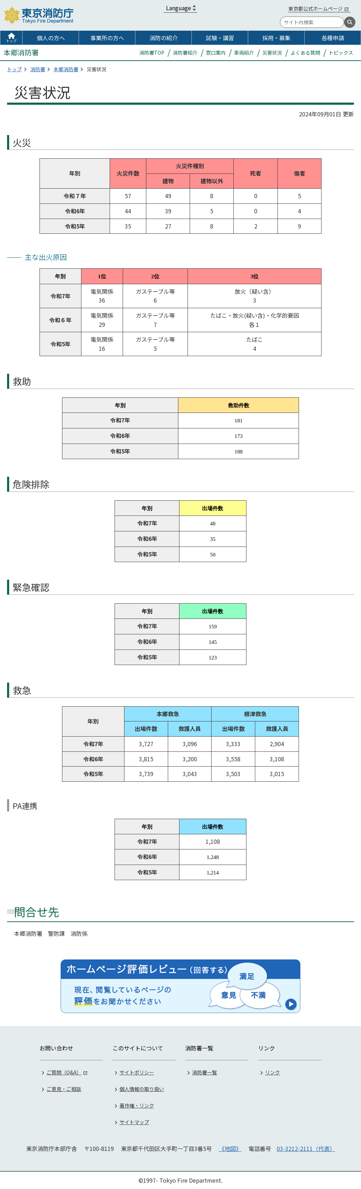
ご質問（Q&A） (64, 1072)
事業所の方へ (107, 37)
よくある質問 (305, 52)
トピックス (341, 52)
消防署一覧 (204, 1072)
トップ (11, 40)
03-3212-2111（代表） (306, 1148)
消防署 (37, 69)
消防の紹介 (163, 37)
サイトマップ (134, 1122)
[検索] (349, 22)
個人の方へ (51, 37)
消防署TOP (151, 52)
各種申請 (333, 37)
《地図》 (230, 1148)
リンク (272, 1072)
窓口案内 (216, 52)
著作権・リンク (137, 1105)
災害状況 (272, 52)
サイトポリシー (137, 1072)
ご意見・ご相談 (64, 1088)
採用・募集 (276, 37)
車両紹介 (244, 52)
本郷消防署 (66, 69)
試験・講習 (220, 37)
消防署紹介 (185, 52)
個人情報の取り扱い (142, 1088)
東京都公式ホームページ (315, 8)
